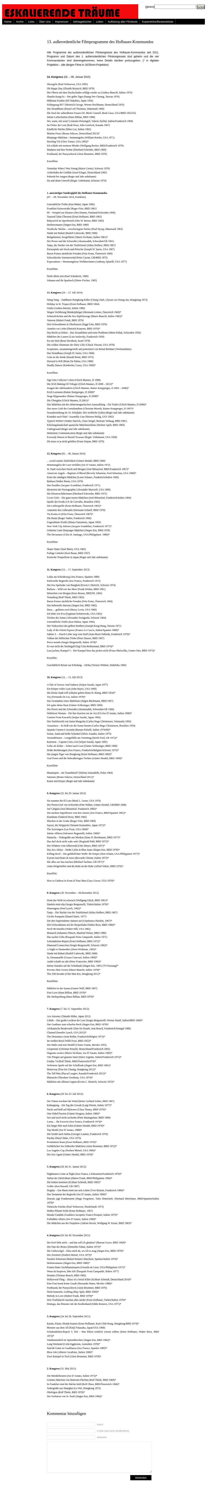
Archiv (20, 21)
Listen (99, 21)
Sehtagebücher (82, 21)
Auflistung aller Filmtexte (122, 21)
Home (8, 21)
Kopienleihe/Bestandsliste (157, 21)
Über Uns (45, 21)
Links (31, 21)
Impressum (62, 21)
